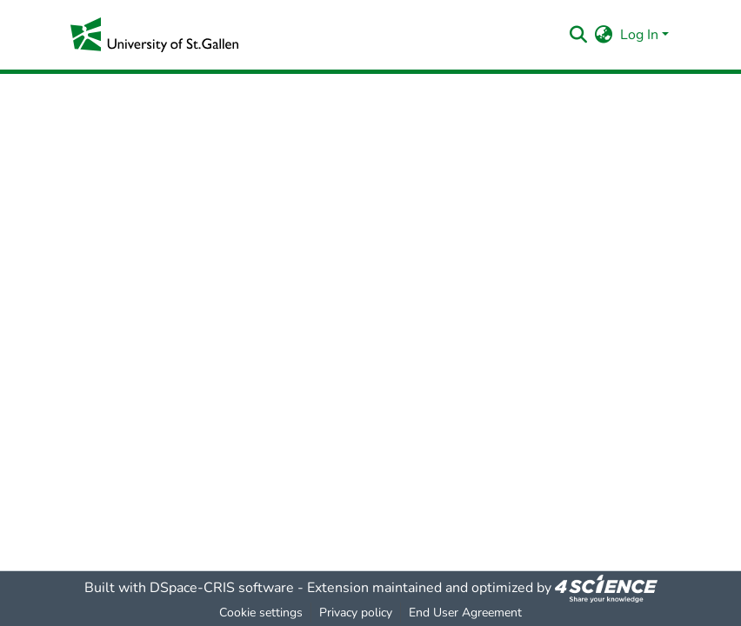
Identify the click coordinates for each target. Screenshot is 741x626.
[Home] (154, 34)
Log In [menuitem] (639, 34)
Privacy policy (355, 612)
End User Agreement (465, 612)
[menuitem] (604, 34)
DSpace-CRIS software (222, 587)
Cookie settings (261, 612)
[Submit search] (579, 34)
